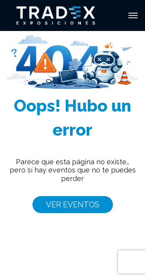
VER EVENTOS (72, 204)
